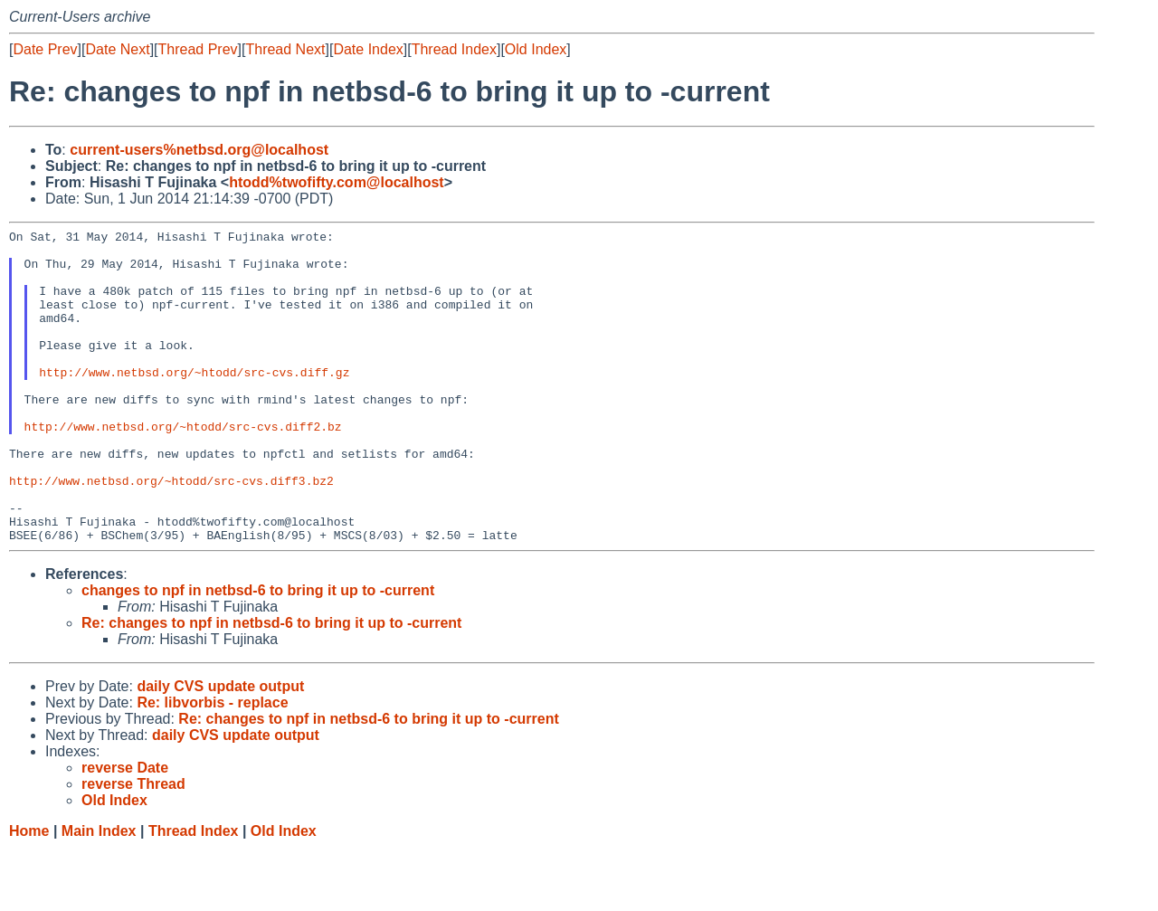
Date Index (368, 49)
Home (29, 893)
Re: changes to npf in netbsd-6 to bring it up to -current (271, 685)
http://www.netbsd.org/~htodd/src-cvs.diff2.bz (183, 467)
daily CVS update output (220, 748)
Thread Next (285, 49)
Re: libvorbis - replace (212, 765)
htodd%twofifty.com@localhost (336, 182)
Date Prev (45, 49)
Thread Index (454, 49)
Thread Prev (198, 49)
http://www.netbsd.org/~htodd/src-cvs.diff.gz (194, 402)
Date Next (117, 49)
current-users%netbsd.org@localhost (199, 149)
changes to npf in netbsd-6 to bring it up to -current (257, 652)
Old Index (535, 49)
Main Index (99, 893)
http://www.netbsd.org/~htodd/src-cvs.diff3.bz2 (171, 532)
